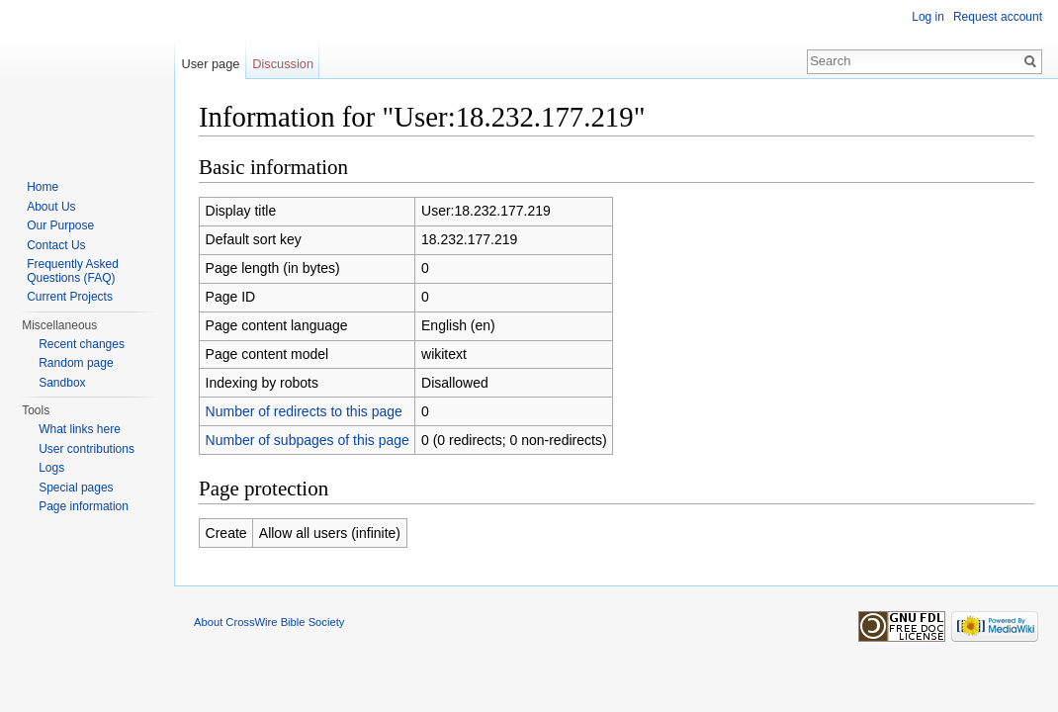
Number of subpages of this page (307, 440)
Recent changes (82, 344)
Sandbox (62, 383)
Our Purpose (60, 225)
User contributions (86, 449)
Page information (84, 506)
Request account (997, 17)
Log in (928, 17)
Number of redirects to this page (304, 411)
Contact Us (56, 245)
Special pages (76, 487)
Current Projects (70, 297)
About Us (51, 207)
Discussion (282, 63)
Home (42, 187)
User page (210, 63)
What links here (80, 429)
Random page (76, 363)
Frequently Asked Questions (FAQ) (73, 271)
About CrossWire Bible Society (269, 622)
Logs (51, 468)
